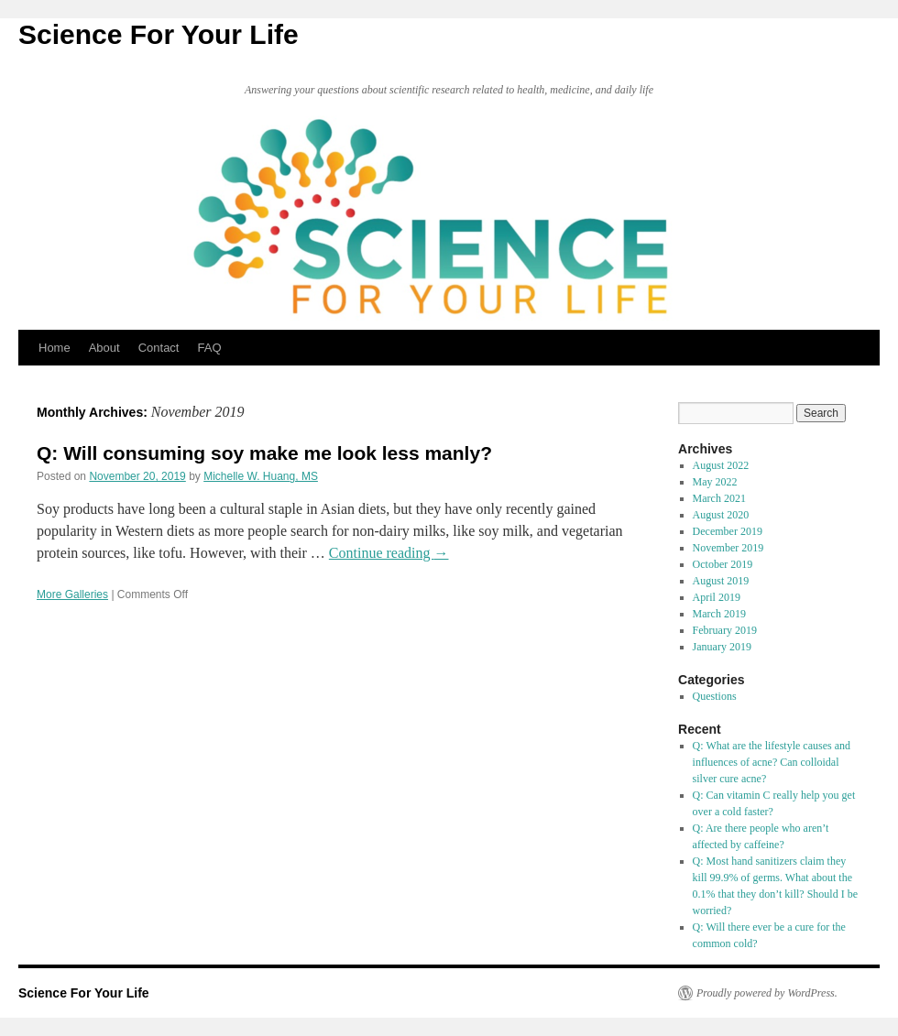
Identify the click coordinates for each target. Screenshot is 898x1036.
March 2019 (719, 613)
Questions (715, 696)
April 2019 (716, 597)
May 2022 (715, 481)
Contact (159, 347)
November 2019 (728, 547)
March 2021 (719, 498)
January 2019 (722, 646)
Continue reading (389, 553)
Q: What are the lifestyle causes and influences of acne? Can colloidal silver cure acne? (771, 762)
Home (54, 347)
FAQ (209, 347)
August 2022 (721, 465)
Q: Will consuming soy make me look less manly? (264, 452)
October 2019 (723, 564)
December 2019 (727, 531)
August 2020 (721, 514)
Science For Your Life (158, 34)
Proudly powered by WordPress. (767, 993)
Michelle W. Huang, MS (260, 476)
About (104, 347)
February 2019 (725, 630)
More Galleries (72, 594)
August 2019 (721, 580)
